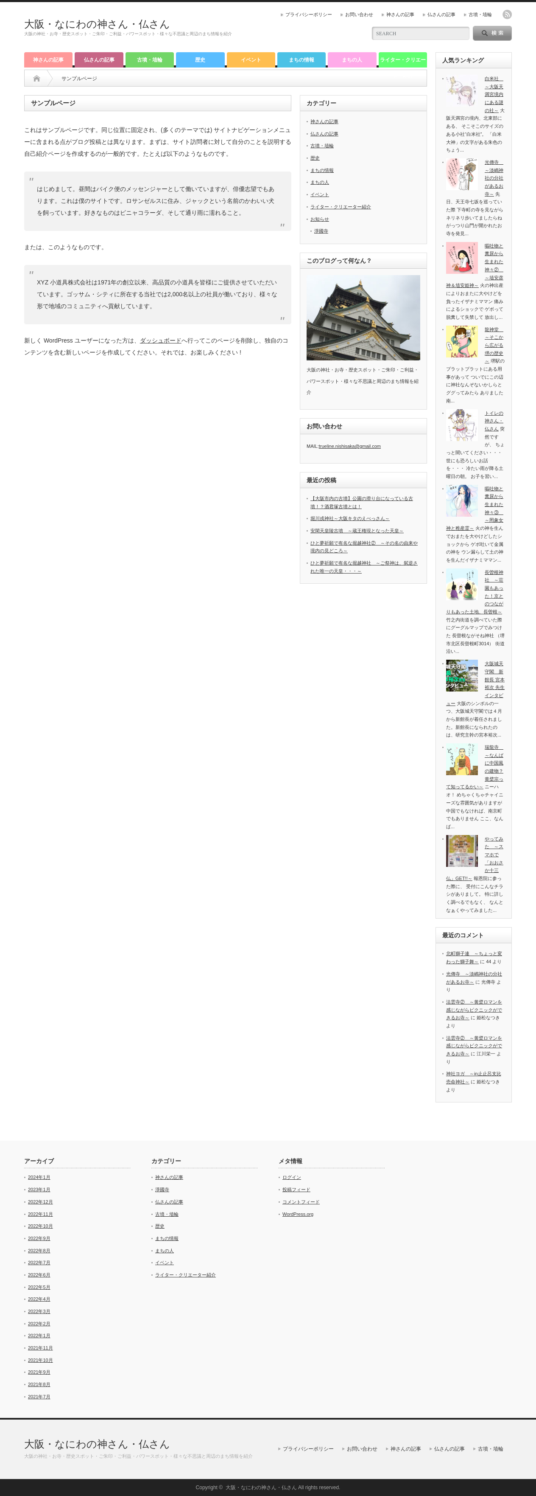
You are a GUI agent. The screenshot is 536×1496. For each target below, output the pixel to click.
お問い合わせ (359, 14)
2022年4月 (39, 1299)
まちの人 (352, 60)
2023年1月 (39, 1189)
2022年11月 (40, 1214)
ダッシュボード (160, 340)
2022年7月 (39, 1262)
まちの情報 (301, 60)
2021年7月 (39, 1396)
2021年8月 (39, 1384)
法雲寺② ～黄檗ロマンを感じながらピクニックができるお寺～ (474, 1009)
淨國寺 (321, 230)
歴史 (200, 60)
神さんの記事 (400, 14)
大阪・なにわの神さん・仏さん (97, 24)
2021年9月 (39, 1372)
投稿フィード (296, 1189)
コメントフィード (301, 1201)
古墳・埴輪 (480, 14)
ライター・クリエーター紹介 (403, 62)
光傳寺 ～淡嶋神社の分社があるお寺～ (494, 178)
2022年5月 (39, 1287)
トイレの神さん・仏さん (494, 421)
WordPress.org (297, 1214)
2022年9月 (39, 1238)
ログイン (291, 1177)
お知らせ (319, 219)
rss (507, 14)
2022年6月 (39, 1274)
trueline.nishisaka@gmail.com (350, 446)
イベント (251, 60)
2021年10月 (40, 1360)
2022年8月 (39, 1250)
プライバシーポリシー (308, 14)
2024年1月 (39, 1177)
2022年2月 (39, 1323)
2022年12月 (40, 1201)
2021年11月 (40, 1347)
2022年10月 (40, 1226)
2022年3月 (39, 1311)
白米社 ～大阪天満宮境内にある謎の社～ (494, 94)
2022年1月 (39, 1335)
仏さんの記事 (441, 14)
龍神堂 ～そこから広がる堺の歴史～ (494, 345)
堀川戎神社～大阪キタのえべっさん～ (350, 518)
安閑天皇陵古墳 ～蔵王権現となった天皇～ (357, 530)
